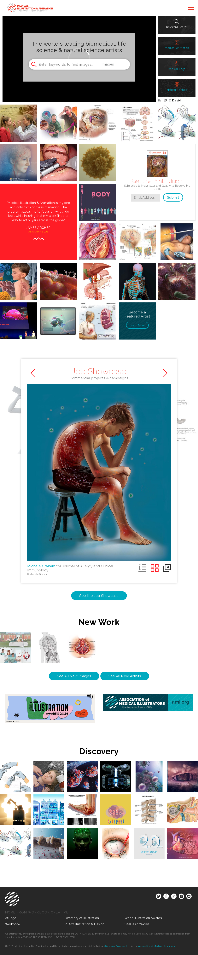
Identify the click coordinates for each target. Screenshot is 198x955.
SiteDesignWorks (137, 924)
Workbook (12, 924)
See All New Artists (124, 676)
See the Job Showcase (99, 596)
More (137, 325)
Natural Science (177, 86)
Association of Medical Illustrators (156, 946)
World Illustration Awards (143, 918)
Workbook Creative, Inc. (117, 946)
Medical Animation (177, 44)
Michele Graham (41, 566)
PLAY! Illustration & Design (84, 924)
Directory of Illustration (82, 918)
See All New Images (74, 676)
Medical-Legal (177, 66)
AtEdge (10, 918)
